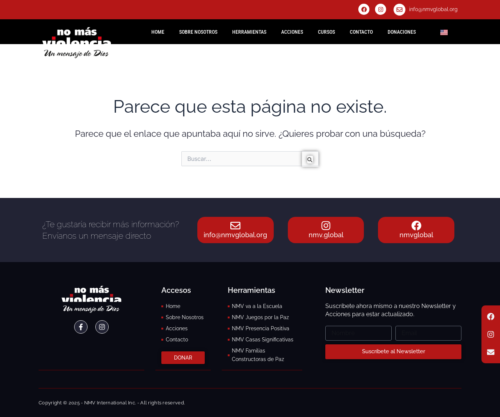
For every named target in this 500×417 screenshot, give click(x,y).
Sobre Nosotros (198, 32)
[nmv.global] (326, 221)
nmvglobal (416, 235)
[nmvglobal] (416, 221)
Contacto (361, 32)
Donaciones (402, 32)
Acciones (292, 32)
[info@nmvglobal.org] (399, 10)
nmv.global (326, 235)
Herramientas (249, 32)
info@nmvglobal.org (433, 9)
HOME (157, 32)
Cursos (326, 32)
